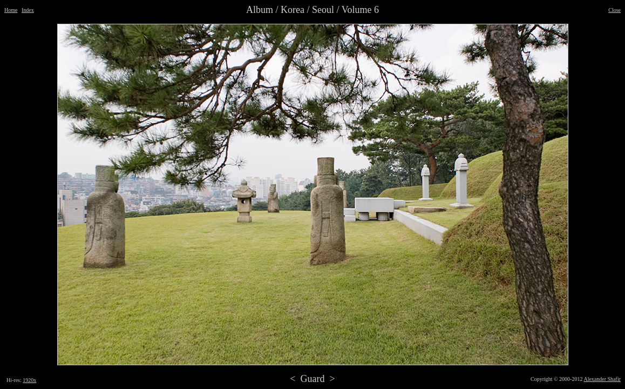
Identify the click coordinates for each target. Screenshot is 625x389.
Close (614, 10)
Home (10, 10)
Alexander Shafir (602, 379)
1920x (29, 380)
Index (28, 10)
